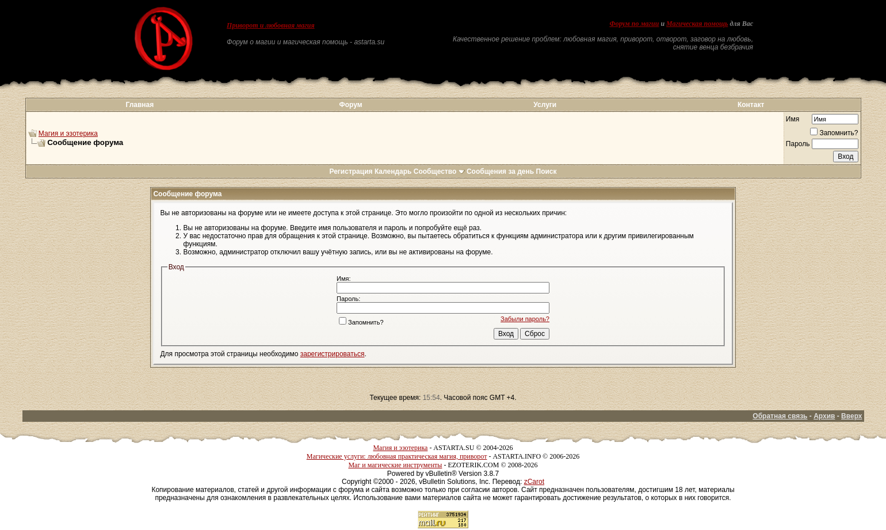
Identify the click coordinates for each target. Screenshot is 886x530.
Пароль (798, 144)
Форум (350, 105)
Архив (824, 416)
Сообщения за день (500, 171)
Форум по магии (634, 24)
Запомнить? (834, 133)
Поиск (546, 171)
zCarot (534, 482)
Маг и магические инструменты (395, 465)
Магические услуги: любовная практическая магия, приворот (397, 456)
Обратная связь (780, 416)
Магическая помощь (697, 24)
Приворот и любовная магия (271, 25)
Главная (139, 105)
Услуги (544, 105)
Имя (792, 119)
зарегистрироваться (332, 354)
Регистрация (350, 171)
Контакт (751, 105)
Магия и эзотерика (68, 133)
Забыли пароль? (525, 318)
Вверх (851, 416)
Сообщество (439, 171)
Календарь (393, 171)
